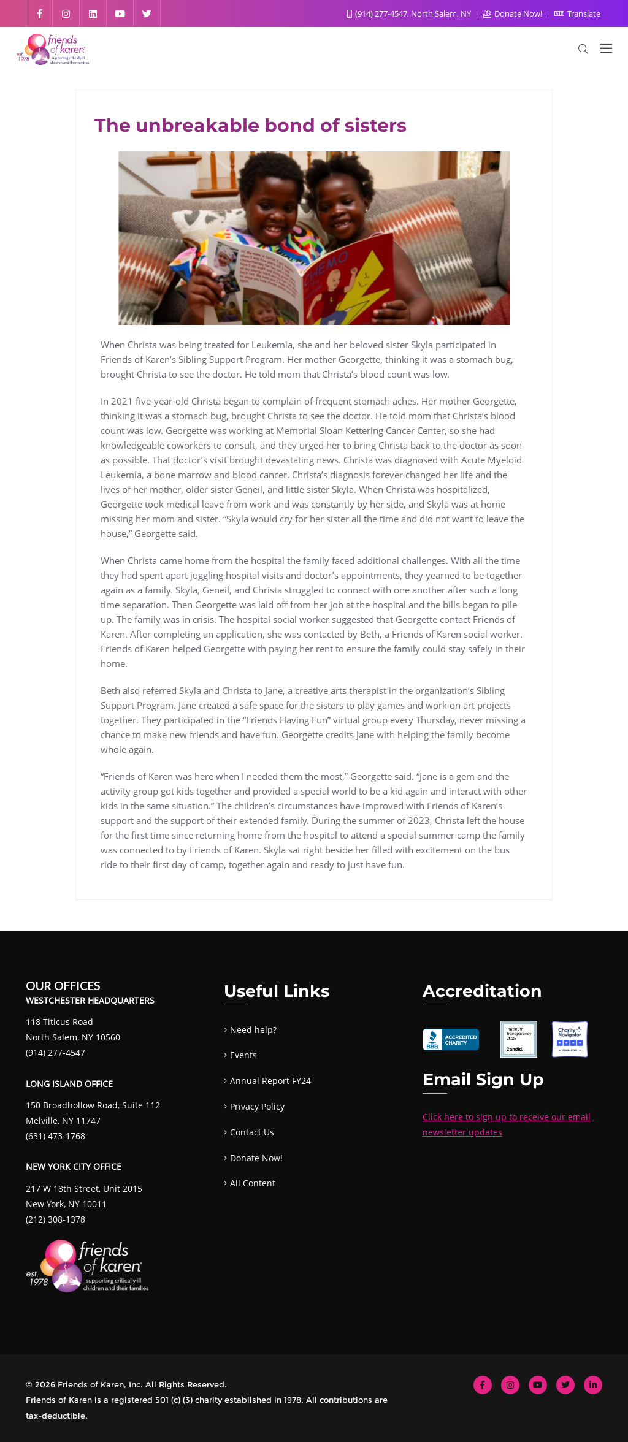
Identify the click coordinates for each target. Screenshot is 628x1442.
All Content (252, 1183)
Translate (577, 13)
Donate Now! (513, 13)
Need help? (253, 1030)
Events (243, 1055)
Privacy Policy (257, 1106)
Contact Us (252, 1132)
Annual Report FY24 (270, 1080)
